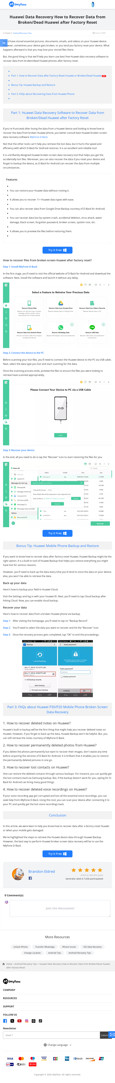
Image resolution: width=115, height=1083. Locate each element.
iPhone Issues (69, 946)
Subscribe (106, 1035)
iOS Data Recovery (92, 946)
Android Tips (54, 952)
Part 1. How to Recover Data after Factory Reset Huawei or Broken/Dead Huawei (56, 75)
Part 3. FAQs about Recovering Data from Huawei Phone (42, 94)
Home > (10, 963)
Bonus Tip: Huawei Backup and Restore (33, 85)
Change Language (57, 1045)
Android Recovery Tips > (27, 963)
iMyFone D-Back (38, 137)
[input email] (51, 1035)
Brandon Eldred (41, 871)
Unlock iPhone (20, 946)
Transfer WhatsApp (45, 946)
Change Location (32, 952)
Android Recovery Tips (22, 33)
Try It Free (57, 250)
